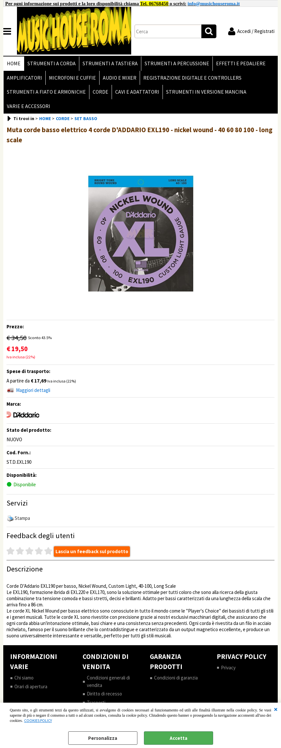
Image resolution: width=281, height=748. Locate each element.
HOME (14, 63)
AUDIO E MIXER (119, 78)
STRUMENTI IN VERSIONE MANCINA (206, 92)
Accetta (178, 738)
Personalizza (102, 738)
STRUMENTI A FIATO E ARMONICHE (46, 92)
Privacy (228, 667)
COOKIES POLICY (38, 720)
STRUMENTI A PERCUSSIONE (177, 63)
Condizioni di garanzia (176, 678)
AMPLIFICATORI (24, 78)
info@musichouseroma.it (214, 3)
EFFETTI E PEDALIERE (241, 63)
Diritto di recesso (104, 694)
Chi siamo (24, 678)
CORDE (100, 92)
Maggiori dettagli (33, 390)
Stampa (22, 518)
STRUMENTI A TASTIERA (110, 63)
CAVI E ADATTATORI (137, 92)
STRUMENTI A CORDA (51, 63)
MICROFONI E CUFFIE (72, 78)
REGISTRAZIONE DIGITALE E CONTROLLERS (192, 78)
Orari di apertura (30, 686)
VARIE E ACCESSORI (28, 106)
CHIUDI (276, 709)
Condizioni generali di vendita (108, 681)
